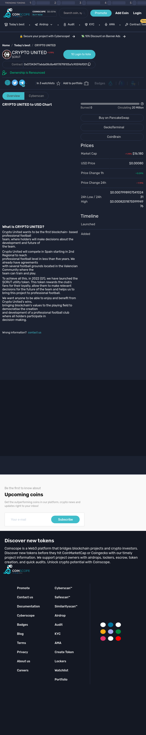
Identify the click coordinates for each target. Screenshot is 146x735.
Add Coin (122, 13)
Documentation (28, 606)
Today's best (22, 45)
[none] (44, 25)
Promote (101, 13)
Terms (21, 643)
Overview (13, 96)
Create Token (64, 652)
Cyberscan (36, 96)
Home (6, 45)
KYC (57, 634)
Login (137, 13)
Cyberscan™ (63, 588)
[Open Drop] (112, 106)
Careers (23, 670)
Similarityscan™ (66, 606)
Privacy (22, 652)
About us (23, 661)
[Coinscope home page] (16, 13)
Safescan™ (62, 597)
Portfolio (61, 679)
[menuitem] (14, 25)
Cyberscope (26, 615)
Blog (20, 634)
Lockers (60, 661)
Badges (100, 83)
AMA (58, 643)
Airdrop (60, 615)
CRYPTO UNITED (45, 45)
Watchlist (61, 670)
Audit (59, 624)
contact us (34, 332)
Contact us (25, 597)
